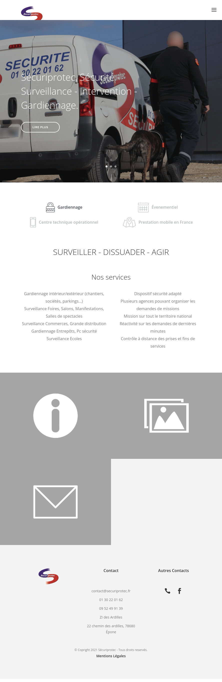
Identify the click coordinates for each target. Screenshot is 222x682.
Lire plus (40, 127)
